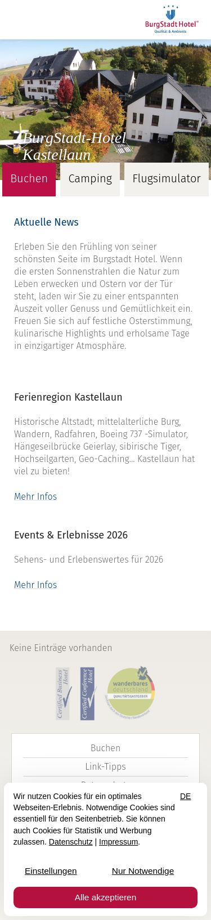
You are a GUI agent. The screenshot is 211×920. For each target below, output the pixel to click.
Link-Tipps (105, 766)
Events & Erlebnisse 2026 (71, 535)
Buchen (106, 748)
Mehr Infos (35, 496)
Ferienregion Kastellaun (68, 397)
